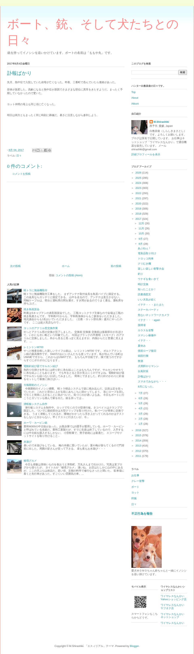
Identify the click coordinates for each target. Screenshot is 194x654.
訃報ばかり (144, 376)
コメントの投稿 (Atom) (69, 275)
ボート (135, 486)
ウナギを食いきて (148, 278)
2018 (138, 213)
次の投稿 (15, 266)
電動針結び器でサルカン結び (41, 366)
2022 (138, 193)
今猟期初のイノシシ (35, 384)
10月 (142, 233)
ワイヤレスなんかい (172, 622)
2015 (138, 435)
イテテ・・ (144, 340)
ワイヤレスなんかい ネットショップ (174, 616)
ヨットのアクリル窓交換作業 (41, 328)
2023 (138, 187)
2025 (138, 177)
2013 (138, 445)
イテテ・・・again (149, 320)
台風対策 (143, 371)
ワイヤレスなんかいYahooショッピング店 (174, 598)
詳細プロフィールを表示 (145, 154)
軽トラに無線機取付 (35, 290)
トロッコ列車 (146, 258)
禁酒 (140, 361)
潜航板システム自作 (35, 403)
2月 (141, 418)
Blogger (134, 646)
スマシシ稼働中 (147, 335)
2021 (138, 198)
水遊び (28, 441)
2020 (138, 203)
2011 (138, 455)
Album (135, 103)
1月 (141, 423)
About (134, 97)
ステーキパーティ (148, 309)
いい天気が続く (147, 299)
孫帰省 (142, 325)
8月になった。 (146, 386)
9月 (141, 238)
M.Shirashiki (161, 121)
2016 (138, 430)
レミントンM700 (33, 347)
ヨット (135, 492)
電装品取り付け (147, 253)
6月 (141, 398)
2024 (138, 182)
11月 (142, 228)
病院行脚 (143, 355)
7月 (141, 393)
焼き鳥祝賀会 (31, 309)
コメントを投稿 (21, 173)
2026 (138, 172)
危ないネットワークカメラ (153, 314)
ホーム (66, 266)
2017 (138, 218)
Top (133, 92)
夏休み (142, 345)
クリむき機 (144, 263)
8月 (141, 243)
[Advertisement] (65, 221)
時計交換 (143, 284)
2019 (138, 208)
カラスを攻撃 (146, 330)
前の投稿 (116, 266)
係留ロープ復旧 (147, 350)
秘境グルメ (30, 460)
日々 (19, 155)
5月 (141, 403)
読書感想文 (144, 294)
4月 (141, 408)
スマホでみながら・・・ (152, 381)
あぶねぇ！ (144, 248)
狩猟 (134, 498)
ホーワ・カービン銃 (35, 422)
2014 (138, 440)
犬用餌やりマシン (148, 366)
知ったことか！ (147, 289)
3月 (141, 413)
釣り (140, 273)
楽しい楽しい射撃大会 (151, 268)
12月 (142, 223)
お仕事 (135, 475)
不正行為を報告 (142, 513)
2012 (138, 450)
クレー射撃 (137, 481)
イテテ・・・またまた (151, 304)
